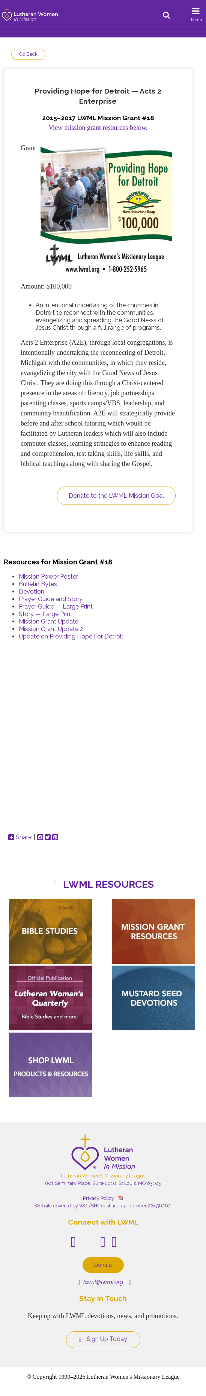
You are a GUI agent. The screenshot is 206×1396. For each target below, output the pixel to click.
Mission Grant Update (48, 621)
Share (20, 837)
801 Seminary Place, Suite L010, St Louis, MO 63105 (103, 1183)
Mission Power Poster (48, 576)
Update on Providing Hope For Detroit (71, 636)
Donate (103, 1265)
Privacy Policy (98, 1198)
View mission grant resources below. (97, 127)
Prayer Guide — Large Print (56, 606)
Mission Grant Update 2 (51, 629)
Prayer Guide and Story (51, 599)
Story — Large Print (45, 614)
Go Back (28, 54)
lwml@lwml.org (100, 1282)
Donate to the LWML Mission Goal (116, 495)
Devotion (31, 591)
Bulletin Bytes (38, 584)
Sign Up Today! (103, 1339)
